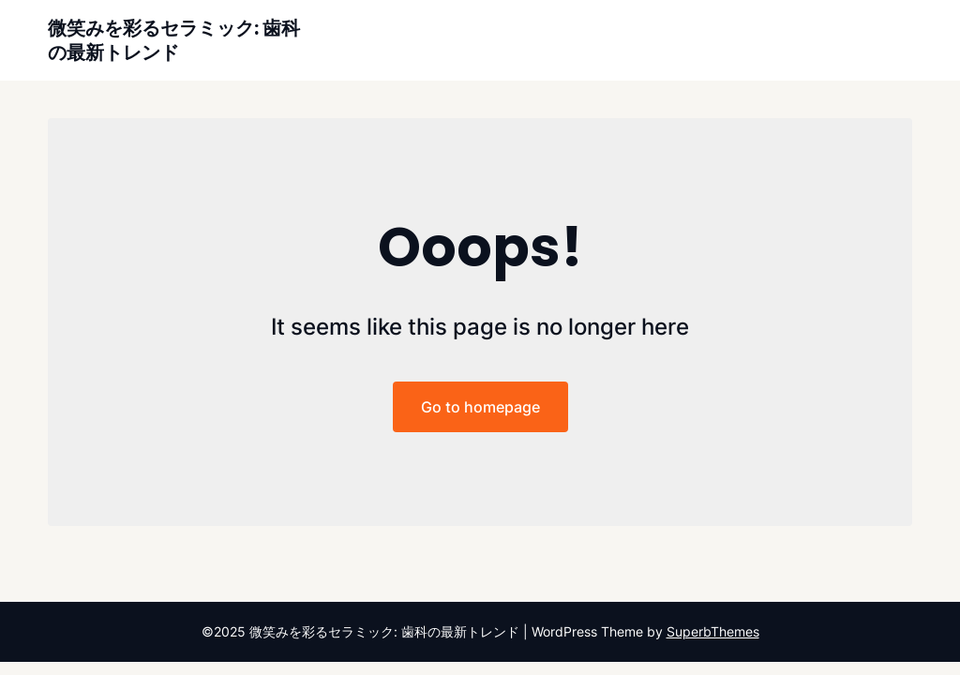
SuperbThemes (713, 631)
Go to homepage (480, 407)
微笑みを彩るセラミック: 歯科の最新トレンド (174, 40)
